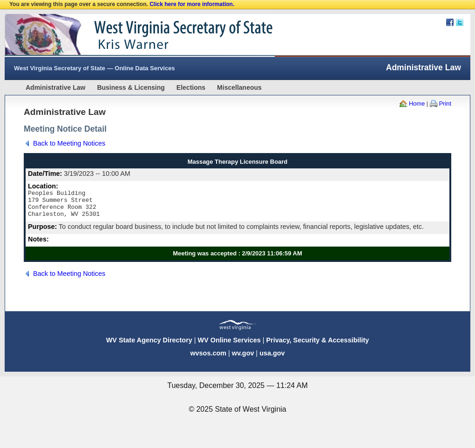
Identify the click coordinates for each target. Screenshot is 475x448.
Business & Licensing (130, 87)
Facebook (450, 22)
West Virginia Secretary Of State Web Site (124, 35)
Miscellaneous (239, 87)
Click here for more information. (191, 4)
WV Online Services (229, 345)
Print (445, 103)
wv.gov (243, 358)
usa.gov (272, 358)
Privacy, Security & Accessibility (317, 345)
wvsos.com (208, 358)
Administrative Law (55, 87)
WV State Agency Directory (149, 345)
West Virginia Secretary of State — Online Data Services (94, 68)
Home (417, 103)
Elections (190, 87)
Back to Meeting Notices (69, 143)
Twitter (459, 22)
